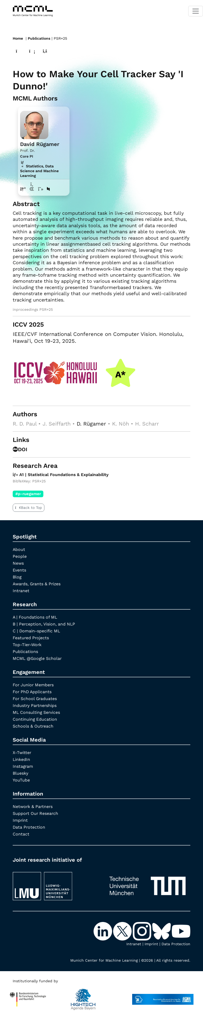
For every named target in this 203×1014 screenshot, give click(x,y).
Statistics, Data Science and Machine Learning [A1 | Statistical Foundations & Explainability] (39, 170)
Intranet (21, 590)
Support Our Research (36, 813)
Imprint (20, 820)
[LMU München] (55, 883)
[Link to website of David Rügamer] (23, 188)
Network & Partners (33, 806)
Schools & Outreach (33, 725)
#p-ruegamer (28, 493)
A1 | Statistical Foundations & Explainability (62, 474)
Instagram (23, 766)
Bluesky (20, 772)
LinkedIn (21, 759)
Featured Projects (31, 637)
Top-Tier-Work (27, 644)
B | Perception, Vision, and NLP (44, 623)
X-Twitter (22, 752)
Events (19, 569)
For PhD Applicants (32, 691)
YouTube (21, 779)
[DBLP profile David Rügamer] (48, 188)
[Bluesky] (162, 930)
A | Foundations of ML (35, 616)
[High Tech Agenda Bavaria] (28, 996)
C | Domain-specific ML (37, 630)
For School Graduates (35, 698)
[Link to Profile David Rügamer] (34, 124)
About (19, 549)
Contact (21, 833)
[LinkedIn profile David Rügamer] (32, 188)
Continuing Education (35, 718)
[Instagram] (142, 930)
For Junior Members (33, 684)
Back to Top (28, 507)
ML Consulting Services (37, 712)
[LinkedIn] (103, 930)
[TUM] (147, 883)
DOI (20, 449)
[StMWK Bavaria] (162, 996)
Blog (17, 576)
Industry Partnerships (35, 705)
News (18, 562)
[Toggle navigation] (195, 11)
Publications (39, 38)
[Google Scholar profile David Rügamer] (41, 188)
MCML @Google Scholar (38, 658)
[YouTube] (181, 930)
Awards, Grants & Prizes (37, 583)
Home (18, 38)
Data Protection (29, 826)
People (20, 556)
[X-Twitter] (123, 930)
